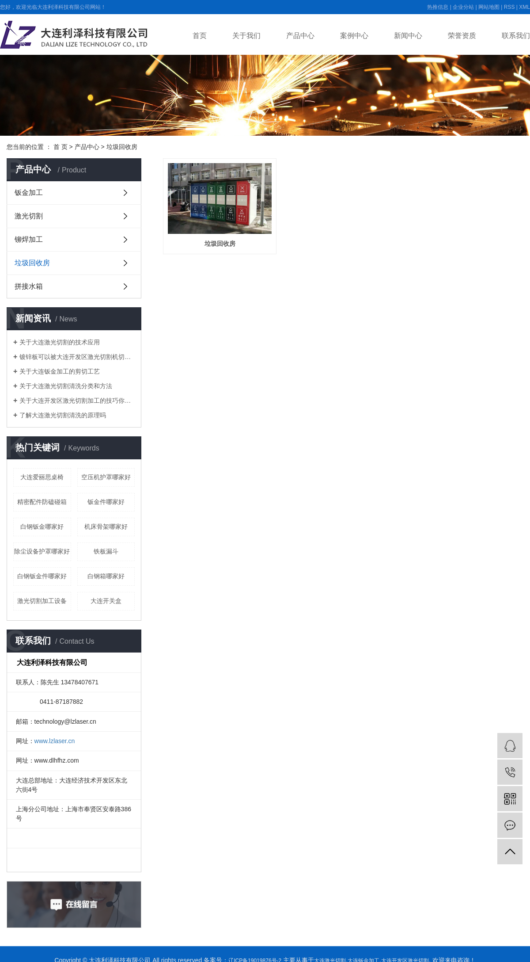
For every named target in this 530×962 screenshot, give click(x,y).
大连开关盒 (106, 600)
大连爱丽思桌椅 (42, 477)
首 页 (60, 146)
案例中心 (354, 35)
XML (524, 7)
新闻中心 (408, 35)
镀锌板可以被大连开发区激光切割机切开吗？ (77, 356)
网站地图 (489, 7)
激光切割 (29, 216)
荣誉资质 (462, 35)
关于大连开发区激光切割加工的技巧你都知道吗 (77, 400)
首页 (200, 35)
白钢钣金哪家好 (42, 526)
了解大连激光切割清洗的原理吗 (62, 415)
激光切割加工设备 (42, 600)
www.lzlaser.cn (54, 740)
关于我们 (246, 35)
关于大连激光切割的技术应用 (59, 342)
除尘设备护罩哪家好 (42, 551)
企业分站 (463, 7)
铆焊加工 (29, 239)
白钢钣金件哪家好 (42, 576)
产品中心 (300, 35)
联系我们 (516, 35)
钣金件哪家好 (106, 501)
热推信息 (437, 7)
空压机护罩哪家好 (106, 477)
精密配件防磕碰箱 (42, 501)
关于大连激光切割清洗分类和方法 (65, 385)
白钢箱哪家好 (106, 576)
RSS (509, 7)
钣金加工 (29, 192)
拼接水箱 (29, 286)
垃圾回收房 (121, 146)
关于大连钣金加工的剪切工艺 (59, 371)
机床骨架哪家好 (106, 526)
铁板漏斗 (106, 551)
